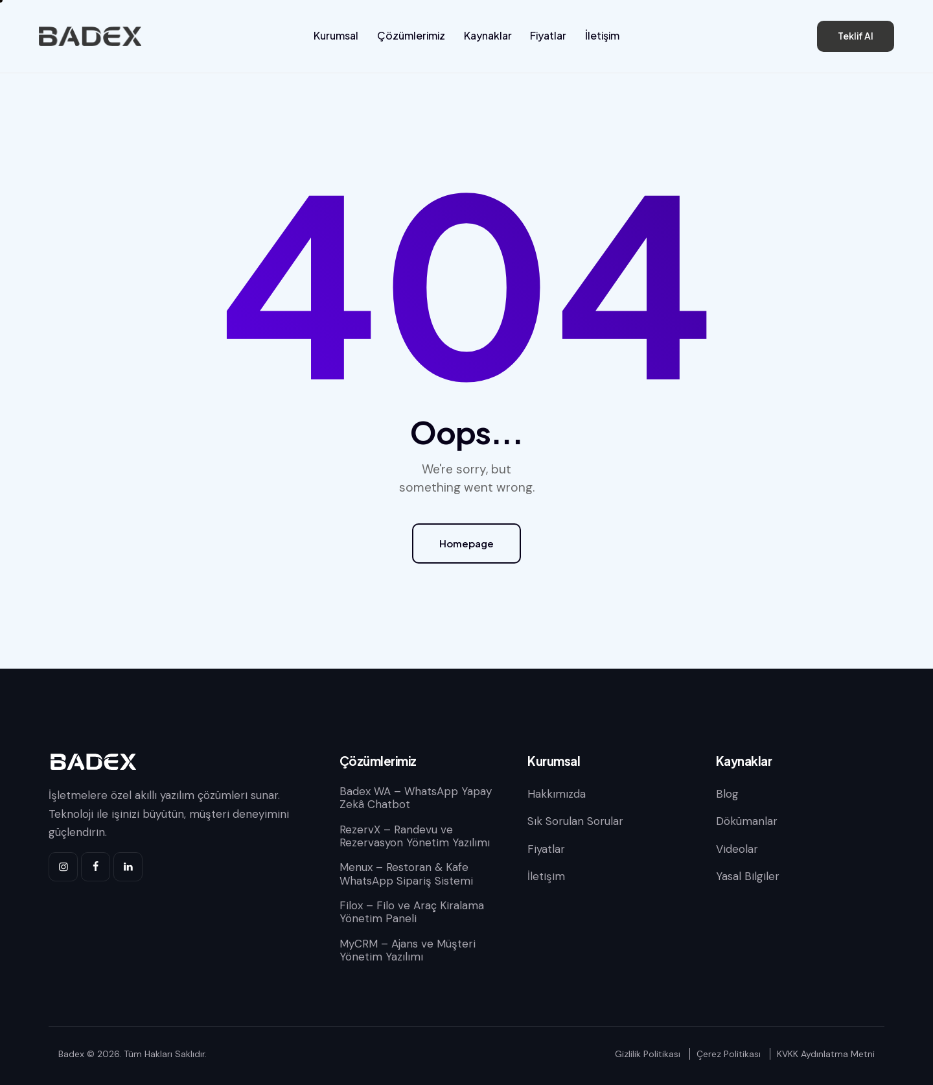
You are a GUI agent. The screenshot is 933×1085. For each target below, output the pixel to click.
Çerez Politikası (729, 1054)
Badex (71, 1054)
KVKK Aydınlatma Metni (826, 1054)
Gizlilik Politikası (647, 1054)
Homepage (466, 543)
